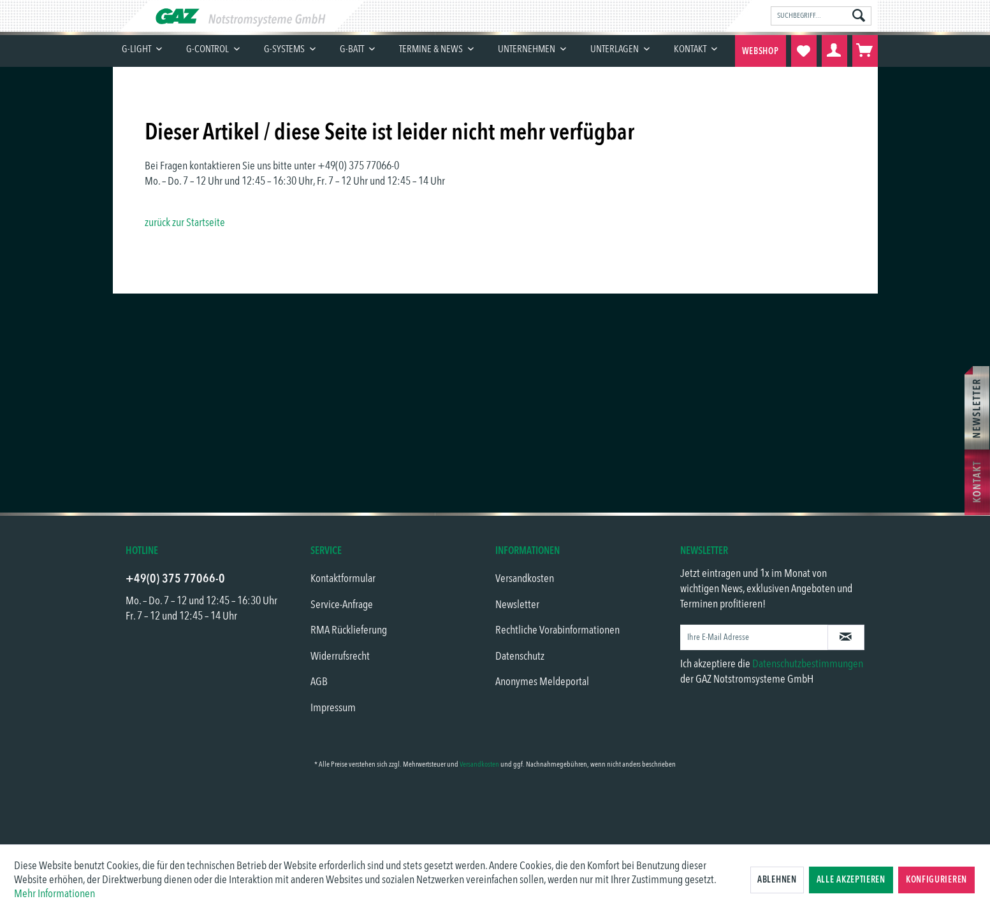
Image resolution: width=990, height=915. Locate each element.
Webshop (760, 51)
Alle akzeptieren (851, 880)
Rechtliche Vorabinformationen (557, 630)
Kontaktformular (342, 579)
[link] (495, 808)
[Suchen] (858, 16)
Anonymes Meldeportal (542, 682)
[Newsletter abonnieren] (845, 637)
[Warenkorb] (865, 51)
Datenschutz (519, 656)
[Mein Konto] (834, 51)
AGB (319, 682)
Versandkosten (524, 579)
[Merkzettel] (804, 51)
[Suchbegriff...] (821, 15)
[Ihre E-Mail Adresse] (754, 637)
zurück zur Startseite (185, 223)
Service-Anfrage (341, 605)
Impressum (333, 708)
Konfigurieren (936, 880)
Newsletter (517, 605)
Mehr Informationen (54, 894)
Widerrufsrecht (340, 656)
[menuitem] (821, 16)
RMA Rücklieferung (348, 630)
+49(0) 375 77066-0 (175, 579)
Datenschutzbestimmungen (807, 664)
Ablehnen (777, 880)
